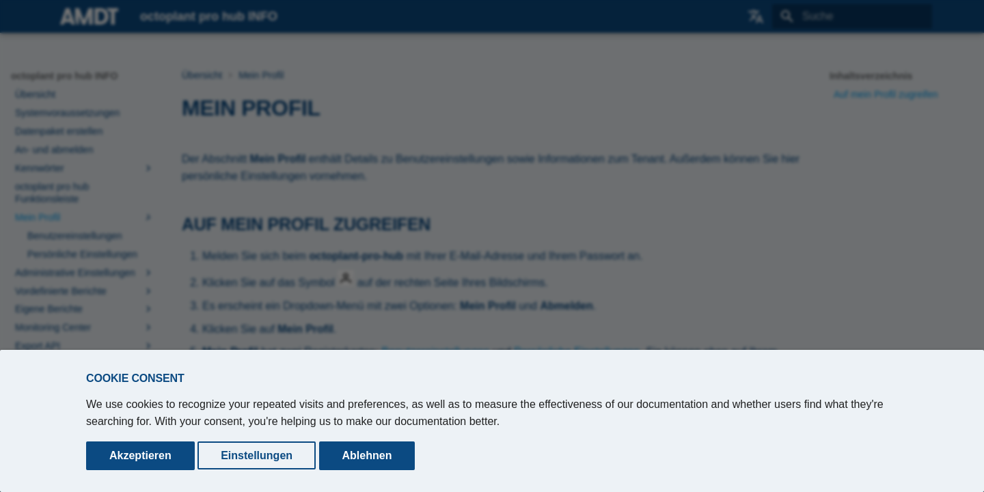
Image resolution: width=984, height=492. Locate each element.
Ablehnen (367, 455)
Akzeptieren (140, 455)
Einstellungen (256, 455)
